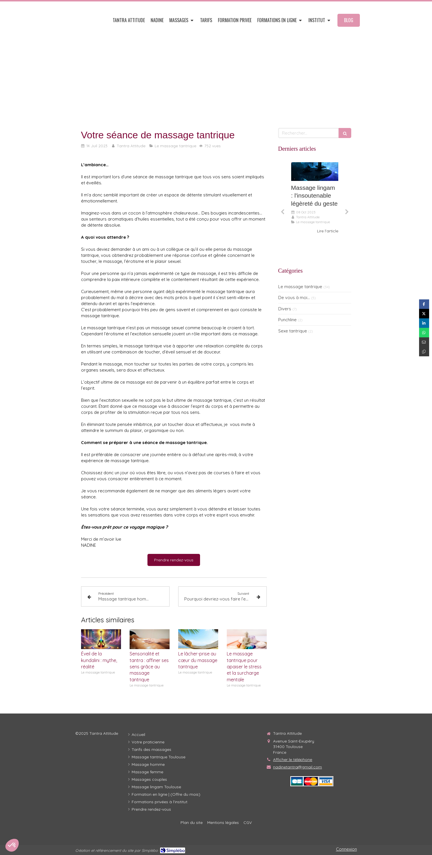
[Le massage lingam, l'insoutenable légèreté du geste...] (314, 171)
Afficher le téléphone (292, 759)
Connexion (346, 849)
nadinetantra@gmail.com (297, 767)
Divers (284, 308)
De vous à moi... (294, 297)
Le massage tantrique (300, 286)
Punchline (287, 319)
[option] (315, 198)
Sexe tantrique (292, 331)
